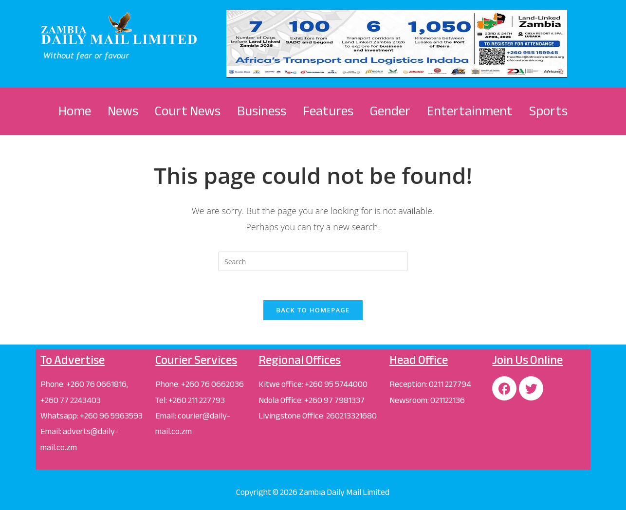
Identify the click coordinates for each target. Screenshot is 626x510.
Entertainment (470, 111)
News (123, 111)
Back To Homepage (313, 310)
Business (261, 111)
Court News (188, 111)
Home (74, 111)
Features (328, 111)
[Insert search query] (313, 261)
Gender (390, 111)
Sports (548, 111)
